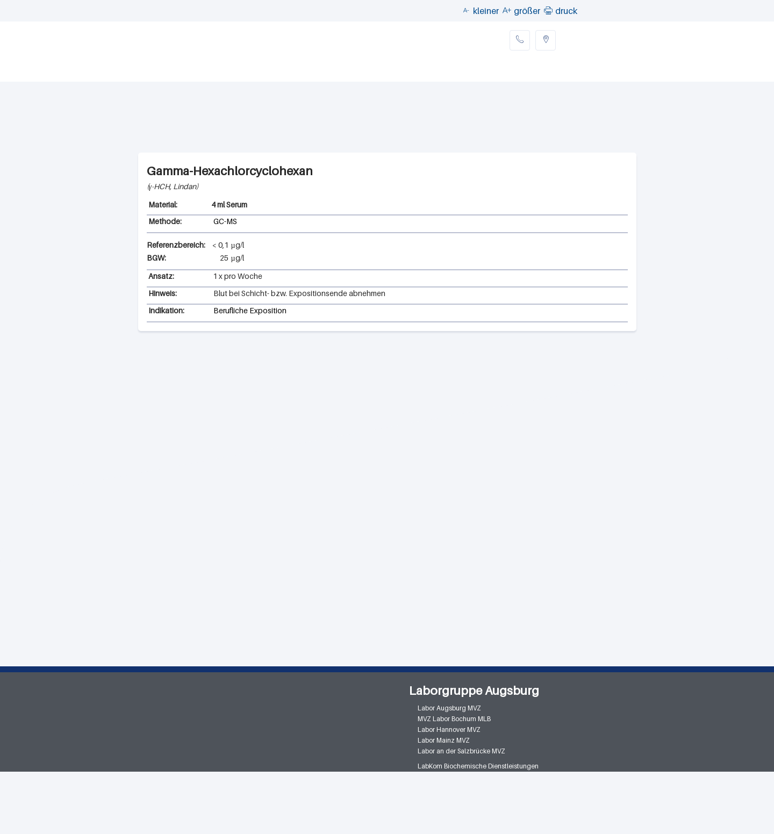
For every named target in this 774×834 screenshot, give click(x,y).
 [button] (548, 10)
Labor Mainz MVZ (444, 740)
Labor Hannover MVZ (449, 729)
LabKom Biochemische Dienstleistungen (478, 766)
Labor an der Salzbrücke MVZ (461, 751)
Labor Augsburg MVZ (449, 708)
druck (566, 10)
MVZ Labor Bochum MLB (454, 719)
